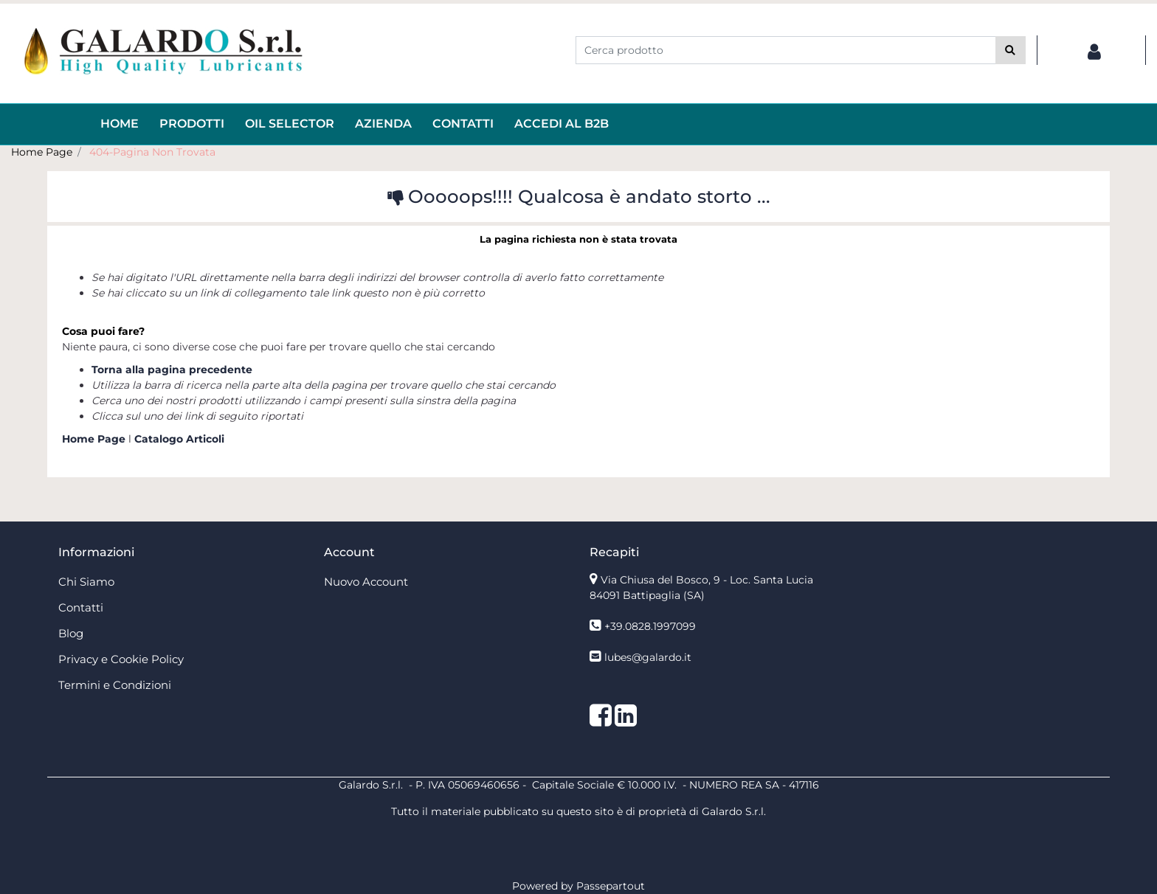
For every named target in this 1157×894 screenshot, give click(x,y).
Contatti (463, 124)
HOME (119, 124)
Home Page (41, 152)
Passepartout (610, 886)
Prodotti (191, 124)
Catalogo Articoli (179, 439)
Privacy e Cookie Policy (121, 659)
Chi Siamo (86, 582)
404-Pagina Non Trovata (152, 152)
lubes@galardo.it (647, 657)
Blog (70, 633)
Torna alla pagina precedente (171, 369)
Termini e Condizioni (114, 685)
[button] (1010, 50)
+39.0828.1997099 (650, 626)
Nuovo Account (366, 582)
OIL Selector (289, 124)
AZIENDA (383, 124)
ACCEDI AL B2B (561, 124)
